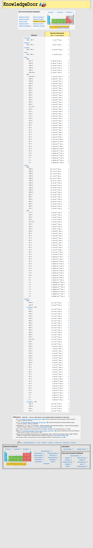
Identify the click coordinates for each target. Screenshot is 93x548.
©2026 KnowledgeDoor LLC (29, 482)
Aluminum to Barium (24, 17)
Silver (25, 58)
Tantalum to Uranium (38, 23)
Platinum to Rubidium (38, 19)
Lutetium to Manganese (25, 26)
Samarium (27, 43)
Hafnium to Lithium (24, 23)
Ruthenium (27, 38)
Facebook (44, 482)
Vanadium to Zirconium (39, 26)
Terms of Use (58, 482)
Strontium (26, 326)
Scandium (26, 48)
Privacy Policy (66, 482)
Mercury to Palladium (38, 17)
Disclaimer (73, 482)
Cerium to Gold (23, 21)
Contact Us (50, 482)
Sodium (26, 178)
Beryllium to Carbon (24, 19)
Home (38, 482)
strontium (30, 335)
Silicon (26, 53)
